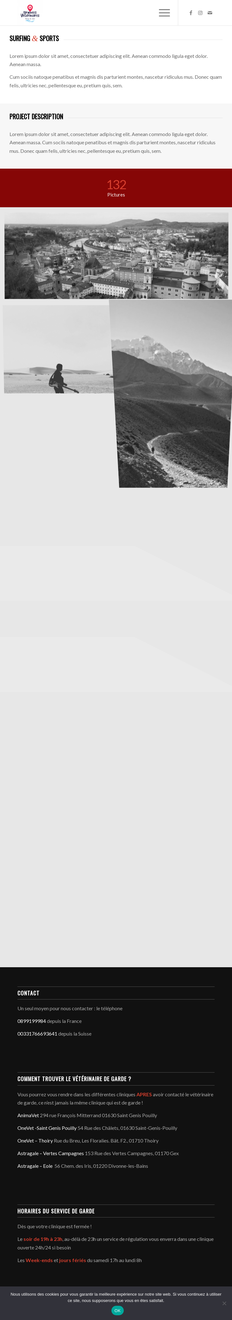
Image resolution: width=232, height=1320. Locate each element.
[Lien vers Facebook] (191, 12)
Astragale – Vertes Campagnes (50, 1153)
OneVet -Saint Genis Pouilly (47, 1128)
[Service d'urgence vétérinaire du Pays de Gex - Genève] (96, 12)
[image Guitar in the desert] (62, 349)
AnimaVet (28, 1115)
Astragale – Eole (35, 1166)
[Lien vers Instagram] (200, 12)
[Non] (224, 1303)
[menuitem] (161, 12)
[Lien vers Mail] (210, 12)
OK (118, 1310)
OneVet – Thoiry (35, 1140)
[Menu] (161, 12)
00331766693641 (37, 1033)
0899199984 (31, 1021)
